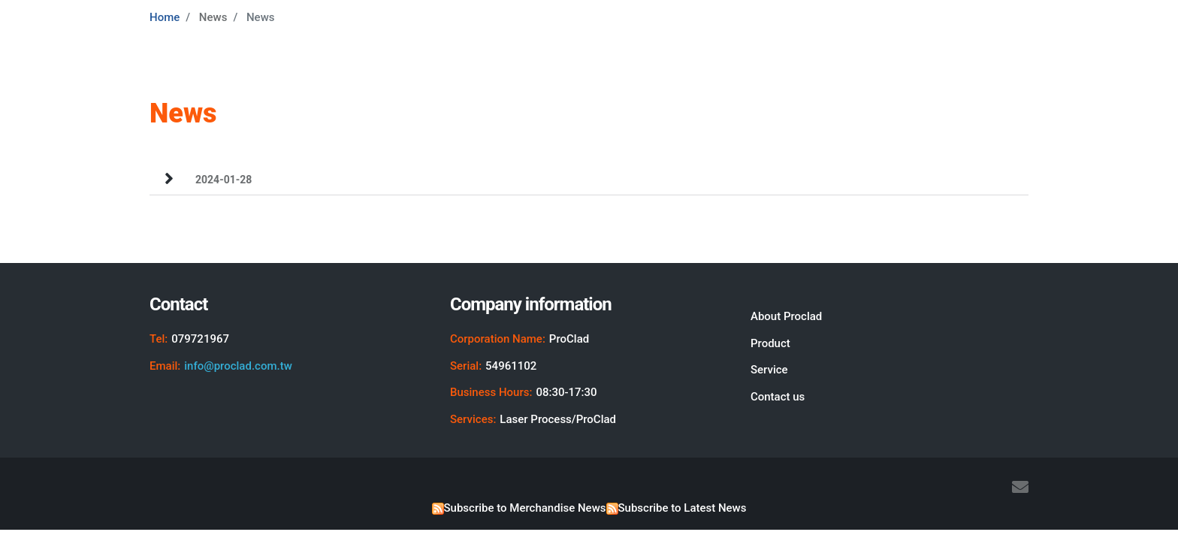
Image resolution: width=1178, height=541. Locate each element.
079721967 (200, 339)
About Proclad (786, 316)
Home (165, 17)
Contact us (778, 396)
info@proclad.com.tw (238, 366)
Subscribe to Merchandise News (525, 508)
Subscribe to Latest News (682, 508)
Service (769, 369)
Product (770, 343)
